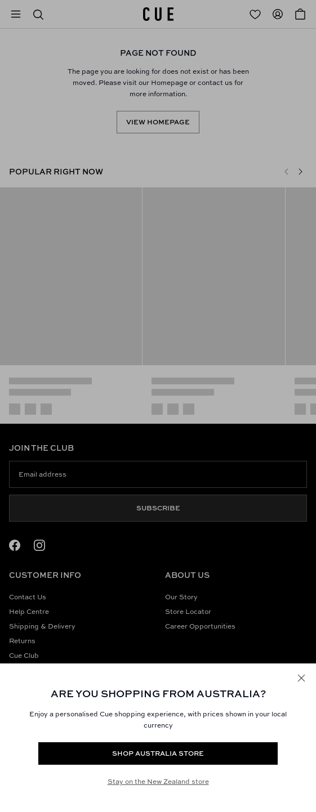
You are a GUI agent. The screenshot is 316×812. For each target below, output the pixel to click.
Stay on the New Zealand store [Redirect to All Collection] (158, 781)
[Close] (301, 678)
